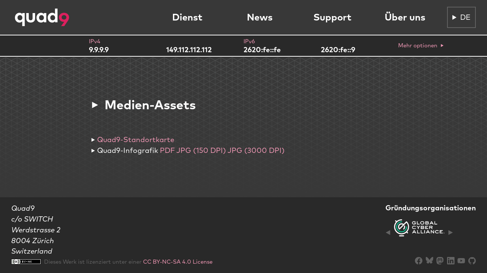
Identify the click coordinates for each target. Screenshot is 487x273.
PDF (167, 150)
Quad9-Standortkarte (135, 139)
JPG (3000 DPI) (256, 150)
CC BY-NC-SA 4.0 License (178, 261)
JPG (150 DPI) (201, 150)
